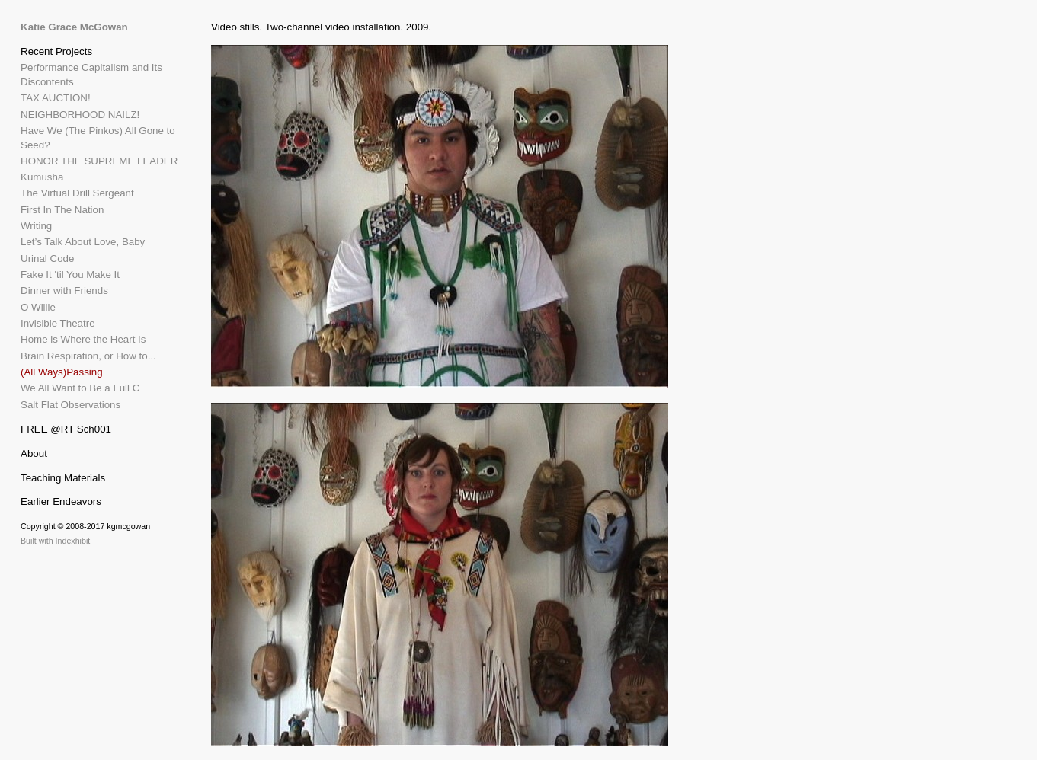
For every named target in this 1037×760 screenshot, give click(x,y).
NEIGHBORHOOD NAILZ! (80, 114)
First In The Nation (62, 210)
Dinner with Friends (64, 290)
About (34, 453)
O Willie (38, 307)
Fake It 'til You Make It (70, 274)
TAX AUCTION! (56, 98)
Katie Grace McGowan (74, 27)
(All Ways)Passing (62, 372)
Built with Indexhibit (55, 540)
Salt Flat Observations (70, 404)
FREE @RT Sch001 (66, 429)
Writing (36, 226)
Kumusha (42, 177)
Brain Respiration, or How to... (88, 356)
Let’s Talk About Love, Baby (83, 241)
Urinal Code (47, 258)
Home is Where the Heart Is (83, 339)
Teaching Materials (63, 478)
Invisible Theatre (58, 323)
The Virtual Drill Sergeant (77, 193)
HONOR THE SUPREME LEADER (99, 161)
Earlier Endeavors (61, 501)
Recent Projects (56, 51)
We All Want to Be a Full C (80, 388)
